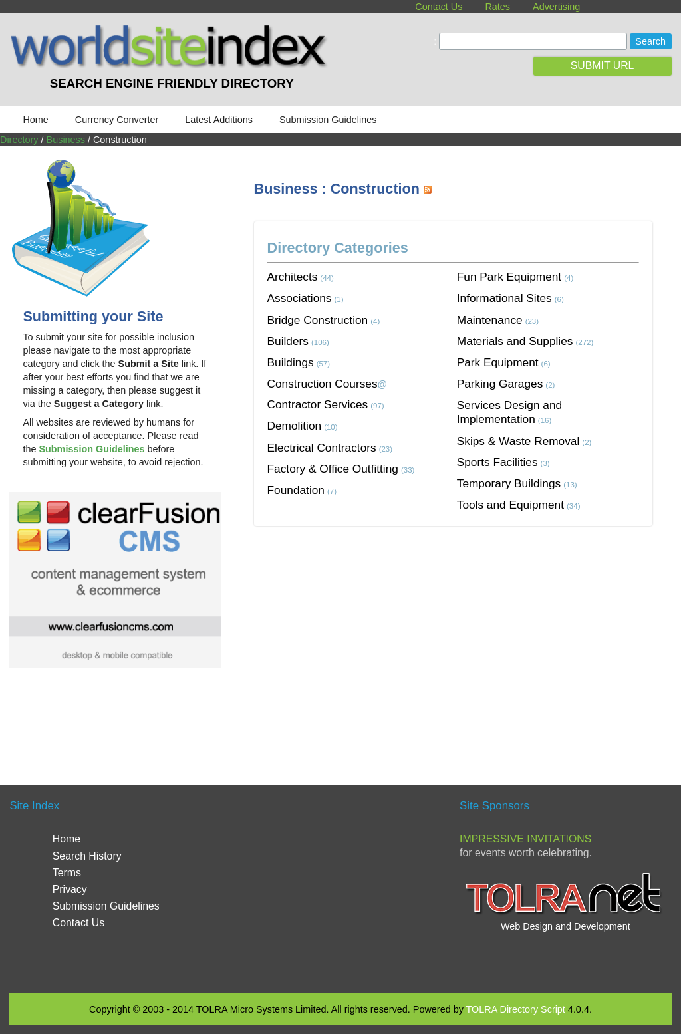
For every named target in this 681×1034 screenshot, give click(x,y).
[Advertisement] (467, 639)
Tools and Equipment (510, 504)
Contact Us (438, 6)
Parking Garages (500, 383)
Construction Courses (322, 383)
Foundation (296, 490)
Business (66, 139)
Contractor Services (317, 404)
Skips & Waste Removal (518, 441)
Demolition (294, 425)
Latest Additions (219, 119)
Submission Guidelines (327, 119)
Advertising (556, 6)
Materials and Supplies (515, 341)
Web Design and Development (565, 926)
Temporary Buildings (509, 483)
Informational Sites (504, 298)
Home (35, 119)
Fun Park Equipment (509, 276)
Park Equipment (498, 362)
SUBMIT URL (602, 65)
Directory (19, 139)
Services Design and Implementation (509, 412)
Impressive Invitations (525, 838)
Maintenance (490, 319)
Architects (292, 276)
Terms (67, 872)
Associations (299, 298)
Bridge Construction (317, 319)
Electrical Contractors (321, 447)
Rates (497, 6)
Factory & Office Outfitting (332, 468)
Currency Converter (117, 119)
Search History (87, 856)
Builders (288, 341)
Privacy (70, 889)
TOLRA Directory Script (515, 1009)
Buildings (290, 362)
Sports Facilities (497, 462)
